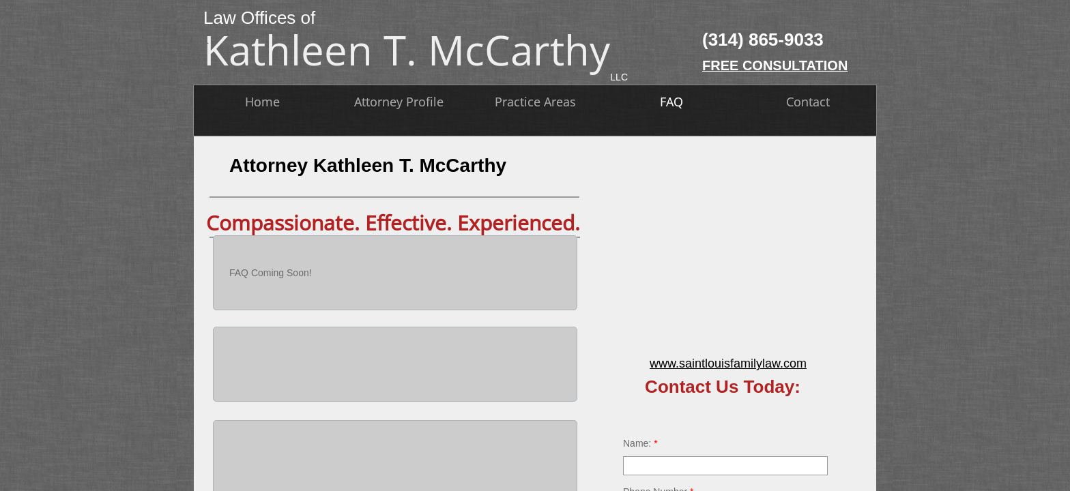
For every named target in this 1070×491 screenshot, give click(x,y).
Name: (640, 443)
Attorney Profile (399, 101)
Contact (808, 101)
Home (262, 101)
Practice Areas (535, 101)
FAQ (671, 101)
